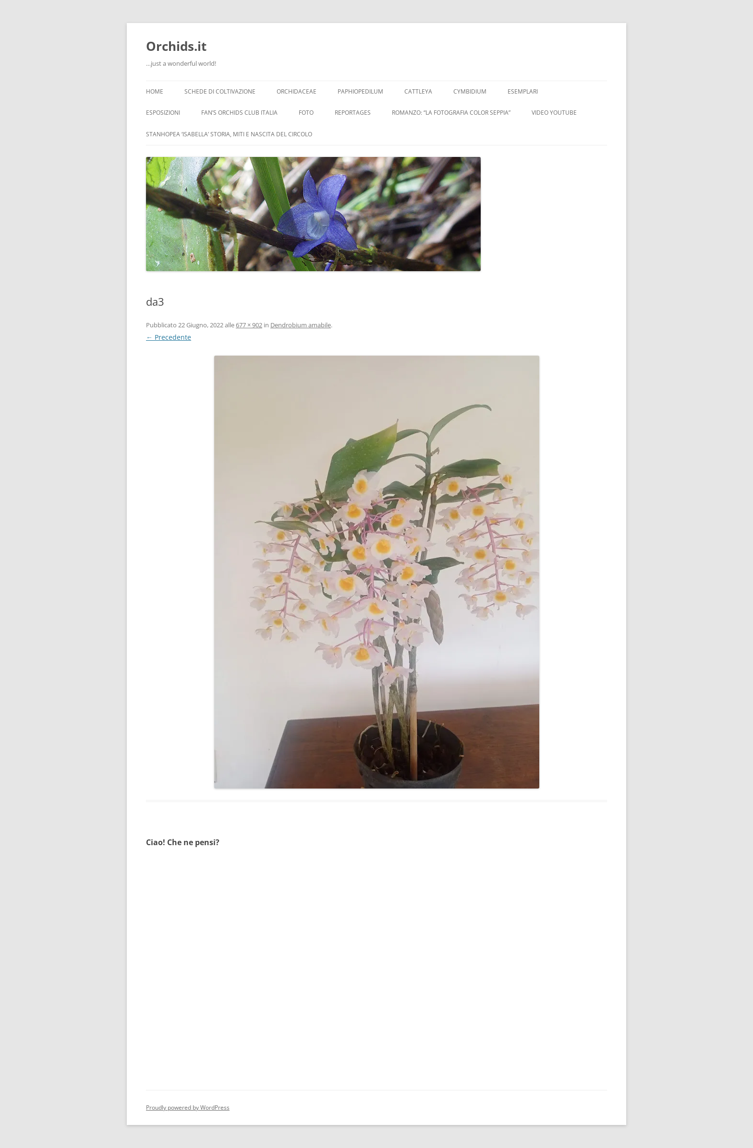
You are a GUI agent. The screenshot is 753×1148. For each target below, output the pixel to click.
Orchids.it (176, 46)
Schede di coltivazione (219, 91)
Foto (306, 112)
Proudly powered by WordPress (188, 1107)
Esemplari (523, 91)
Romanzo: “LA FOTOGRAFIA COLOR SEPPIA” (451, 112)
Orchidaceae (296, 91)
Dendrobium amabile (300, 325)
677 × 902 (249, 325)
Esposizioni (163, 112)
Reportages (353, 112)
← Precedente (168, 337)
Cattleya (418, 91)
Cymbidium (469, 91)
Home (154, 91)
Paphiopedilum (360, 91)
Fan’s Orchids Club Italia (239, 112)
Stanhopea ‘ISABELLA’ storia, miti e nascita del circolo (229, 134)
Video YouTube (554, 112)
